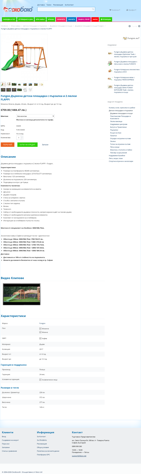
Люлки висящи (116, 121)
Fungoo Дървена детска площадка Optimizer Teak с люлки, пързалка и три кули (125, 54)
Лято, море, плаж (116, 158)
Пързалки (114, 130)
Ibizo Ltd (39, 472)
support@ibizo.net (79, 456)
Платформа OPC (43, 454)
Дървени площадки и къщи (121, 113)
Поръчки (5, 444)
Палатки (113, 135)
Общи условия (43, 447)
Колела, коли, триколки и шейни (122, 107)
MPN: (3, 126)
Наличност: (5, 133)
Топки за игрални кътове (120, 144)
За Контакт (69, 5)
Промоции (107, 19)
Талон (49, 5)
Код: (2, 130)
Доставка (41, 5)
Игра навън (40, 19)
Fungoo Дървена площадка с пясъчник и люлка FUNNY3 (125, 62)
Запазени (6, 447)
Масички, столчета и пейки (121, 150)
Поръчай (7, 144)
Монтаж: (4, 116)
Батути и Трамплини (118, 127)
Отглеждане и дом (25, 19)
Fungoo (42, 323)
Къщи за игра (115, 133)
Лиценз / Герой (83, 19)
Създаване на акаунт (10, 440)
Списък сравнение (9, 451)
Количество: (6, 137)
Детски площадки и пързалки (121, 110)
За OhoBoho (42, 440)
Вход (4, 436)
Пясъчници (114, 147)
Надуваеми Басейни (117, 155)
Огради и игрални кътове (120, 138)
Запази (45, 144)
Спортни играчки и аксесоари (121, 161)
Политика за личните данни (48, 451)
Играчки (51, 19)
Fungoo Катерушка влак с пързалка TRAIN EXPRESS (124, 78)
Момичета (61, 19)
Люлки (113, 141)
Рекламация (58, 5)
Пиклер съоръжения (118, 152)
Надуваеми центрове (118, 124)
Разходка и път (9, 19)
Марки (95, 19)
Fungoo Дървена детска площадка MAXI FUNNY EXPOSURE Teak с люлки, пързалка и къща (123, 88)
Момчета (71, 19)
